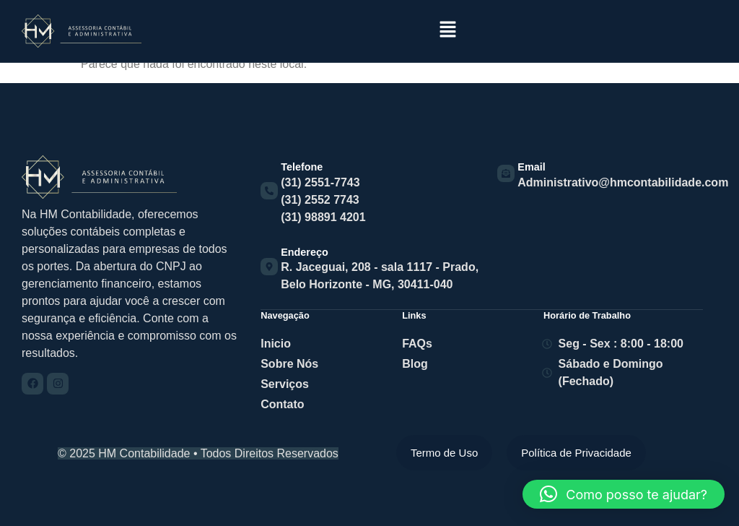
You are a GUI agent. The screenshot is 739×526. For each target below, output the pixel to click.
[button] (447, 30)
